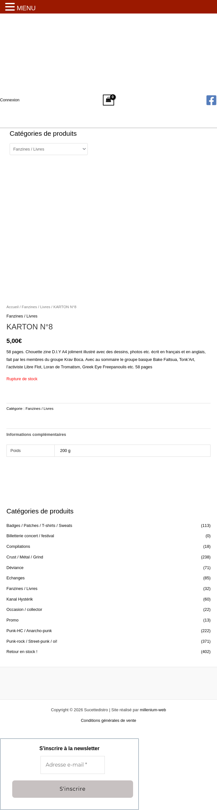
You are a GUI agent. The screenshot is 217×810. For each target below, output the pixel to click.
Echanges (15, 577)
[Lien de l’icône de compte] (10, 100)
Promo (12, 620)
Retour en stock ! (21, 651)
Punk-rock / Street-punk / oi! (31, 641)
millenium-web (153, 709)
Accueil (12, 307)
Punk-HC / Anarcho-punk (29, 630)
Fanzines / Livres (21, 588)
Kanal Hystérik (19, 599)
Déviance (14, 567)
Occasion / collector (24, 609)
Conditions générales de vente (108, 720)
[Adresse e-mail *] (73, 765)
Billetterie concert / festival (30, 535)
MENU (26, 8)
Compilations (18, 546)
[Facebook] (211, 100)
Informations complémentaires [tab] (36, 434)
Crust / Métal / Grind (24, 557)
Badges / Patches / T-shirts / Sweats (39, 525)
